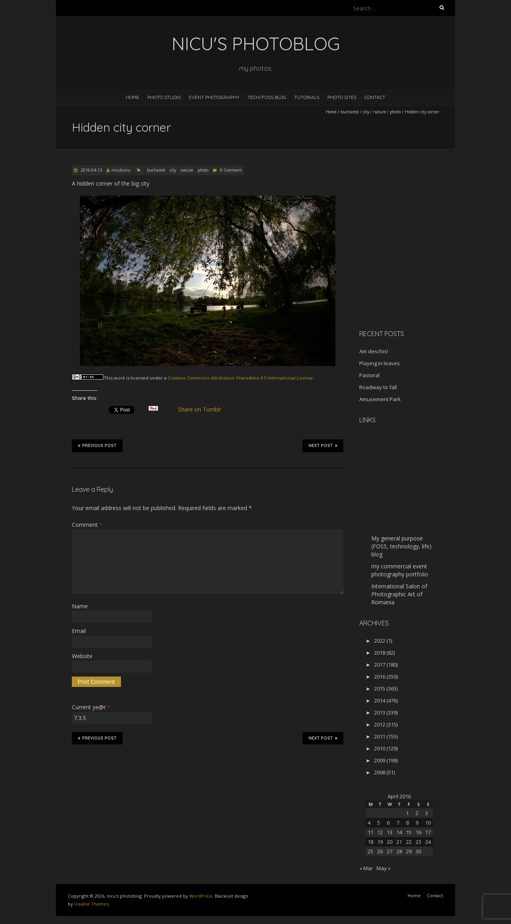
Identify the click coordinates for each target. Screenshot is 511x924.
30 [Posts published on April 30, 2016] (418, 851)
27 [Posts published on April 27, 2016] (389, 851)
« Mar (366, 868)
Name (80, 606)
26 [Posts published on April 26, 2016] (380, 851)
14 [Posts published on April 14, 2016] (399, 832)
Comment (87, 524)
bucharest (350, 112)
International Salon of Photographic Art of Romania (399, 594)
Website (82, 656)
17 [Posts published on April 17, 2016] (428, 832)
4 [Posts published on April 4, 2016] (369, 822)
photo (395, 112)
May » (383, 868)
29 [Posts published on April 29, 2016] (409, 851)
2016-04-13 (90, 170)
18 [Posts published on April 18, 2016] (370, 841)
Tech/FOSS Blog (267, 97)
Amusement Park (380, 399)
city (366, 112)
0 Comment (231, 170)
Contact (374, 97)
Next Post (323, 445)
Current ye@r (91, 707)
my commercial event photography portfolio (399, 570)
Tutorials (306, 97)
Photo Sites (342, 97)
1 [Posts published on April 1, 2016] (407, 813)
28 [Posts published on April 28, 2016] (399, 851)
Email (79, 631)
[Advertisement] (409, 267)
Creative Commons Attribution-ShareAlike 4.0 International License (240, 378)
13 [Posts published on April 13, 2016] (389, 832)
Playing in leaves (379, 363)
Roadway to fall (378, 387)
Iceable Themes (91, 904)
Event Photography (214, 97)
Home (132, 97)
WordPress (200, 896)
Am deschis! (373, 351)
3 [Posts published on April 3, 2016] (426, 813)
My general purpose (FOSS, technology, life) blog (401, 546)
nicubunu (121, 170)
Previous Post (97, 445)
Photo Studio (164, 97)
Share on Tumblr (203, 409)
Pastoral (369, 375)
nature (379, 112)
